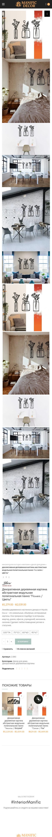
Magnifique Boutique (11, 564)
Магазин (26, 564)
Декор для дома (38, 564)
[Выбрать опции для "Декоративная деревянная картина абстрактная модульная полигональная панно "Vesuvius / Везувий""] (5, 713)
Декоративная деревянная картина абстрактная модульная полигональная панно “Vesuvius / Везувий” (13, 723)
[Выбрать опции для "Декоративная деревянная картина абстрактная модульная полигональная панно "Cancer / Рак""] (29, 713)
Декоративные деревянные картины (18, 663)
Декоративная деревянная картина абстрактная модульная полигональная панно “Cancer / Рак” (38, 723)
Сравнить (8, 649)
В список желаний (26, 649)
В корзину (23, 641)
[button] (6, 632)
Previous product (3, 577)
